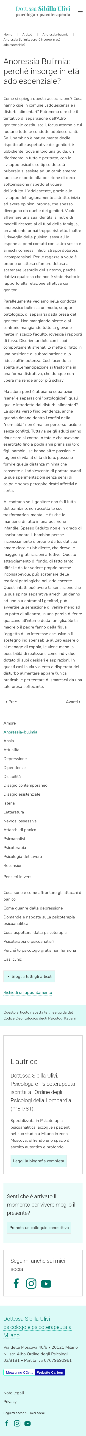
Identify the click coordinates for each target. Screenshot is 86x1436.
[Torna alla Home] (43, 11)
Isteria (9, 803)
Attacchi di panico (19, 829)
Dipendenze (14, 767)
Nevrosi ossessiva (20, 821)
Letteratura (13, 812)
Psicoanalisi (14, 838)
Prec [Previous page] (11, 702)
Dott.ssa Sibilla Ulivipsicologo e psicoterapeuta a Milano (37, 1327)
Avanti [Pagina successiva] (73, 702)
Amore (9, 723)
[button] (80, 11)
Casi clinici (12, 959)
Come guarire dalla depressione (33, 908)
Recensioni (13, 865)
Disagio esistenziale (21, 794)
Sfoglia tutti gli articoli (29, 976)
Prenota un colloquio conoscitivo (39, 1227)
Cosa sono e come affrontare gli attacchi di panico (42, 896)
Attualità (11, 749)
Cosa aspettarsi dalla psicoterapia (35, 932)
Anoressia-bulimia (20, 732)
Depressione (15, 758)
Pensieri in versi (17, 876)
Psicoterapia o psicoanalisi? (28, 941)
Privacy (10, 1401)
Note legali (13, 1393)
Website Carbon (50, 1372)
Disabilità (12, 776)
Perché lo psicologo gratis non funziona (39, 950)
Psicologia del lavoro (22, 856)
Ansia (8, 741)
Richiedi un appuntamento (27, 992)
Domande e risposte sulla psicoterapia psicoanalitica (39, 920)
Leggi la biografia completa (38, 1161)
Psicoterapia (14, 847)
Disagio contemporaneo (25, 785)
